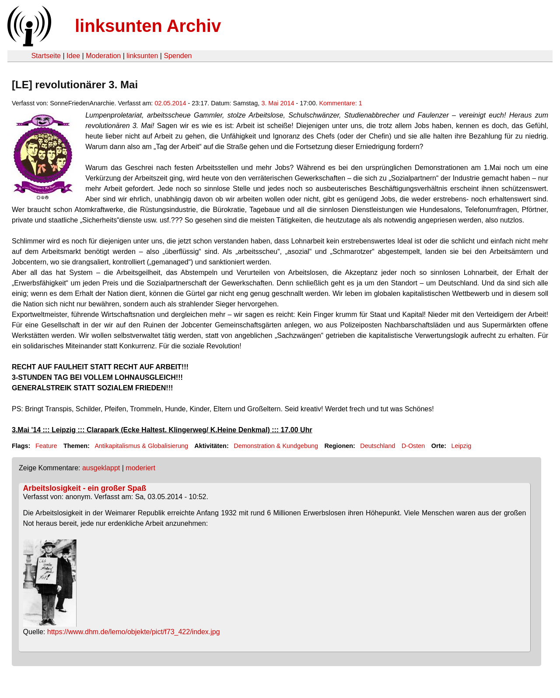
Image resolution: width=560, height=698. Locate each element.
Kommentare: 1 (340, 103)
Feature (46, 445)
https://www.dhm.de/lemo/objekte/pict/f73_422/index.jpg (133, 631)
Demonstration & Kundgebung (276, 445)
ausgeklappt (101, 468)
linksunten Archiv (148, 25)
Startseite (46, 55)
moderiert (140, 468)
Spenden (178, 55)
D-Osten (413, 445)
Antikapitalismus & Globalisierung (141, 445)
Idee (73, 55)
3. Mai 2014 (277, 103)
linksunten (142, 55)
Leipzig (462, 445)
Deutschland (377, 445)
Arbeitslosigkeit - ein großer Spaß (85, 488)
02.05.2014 (170, 103)
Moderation (103, 55)
